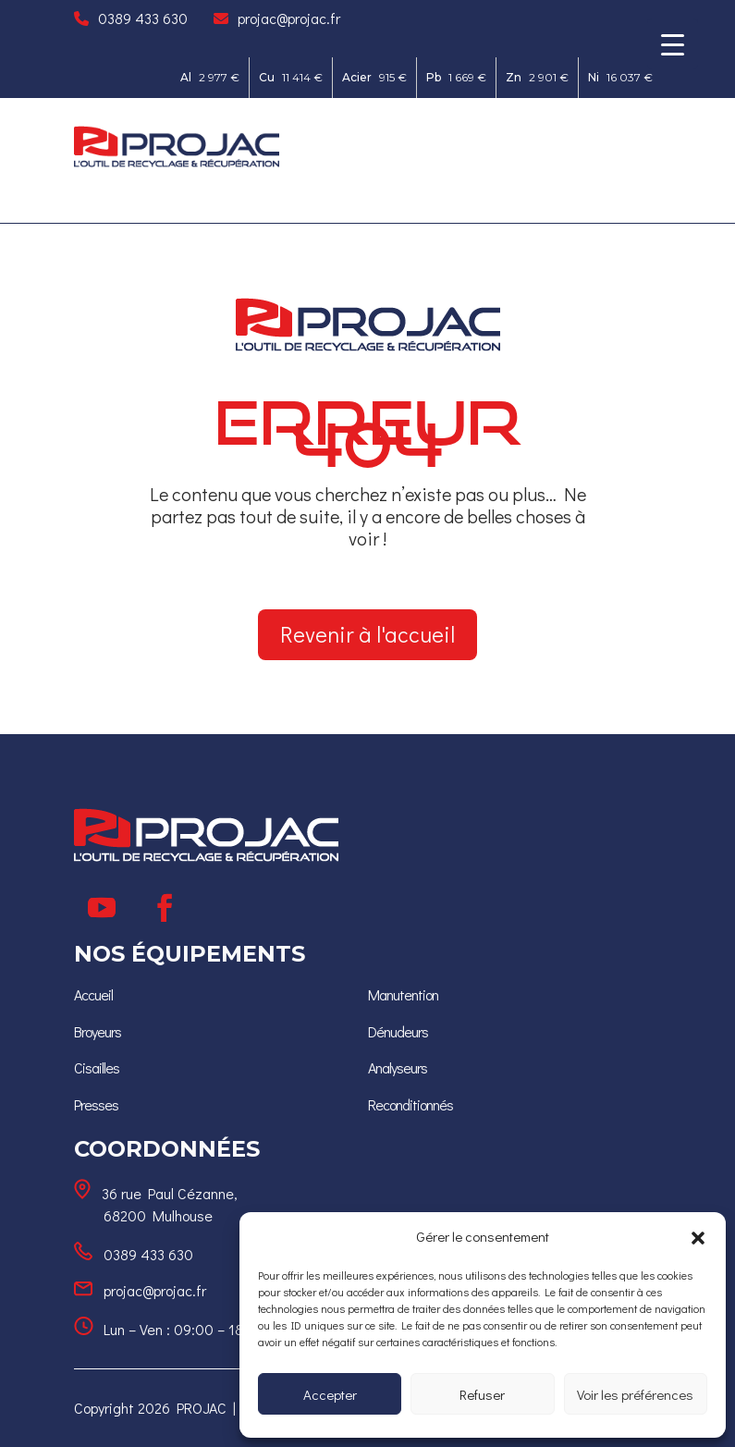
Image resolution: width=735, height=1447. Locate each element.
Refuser (482, 1394)
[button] (698, 1237)
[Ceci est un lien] (177, 162)
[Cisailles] (96, 1067)
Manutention (403, 994)
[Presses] (96, 1104)
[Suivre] (101, 908)
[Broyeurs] (97, 1031)
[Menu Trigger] (672, 43)
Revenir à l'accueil (367, 633)
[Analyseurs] (397, 1067)
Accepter (330, 1394)
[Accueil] (93, 994)
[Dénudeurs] (398, 1031)
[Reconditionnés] (410, 1104)
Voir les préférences (635, 1394)
